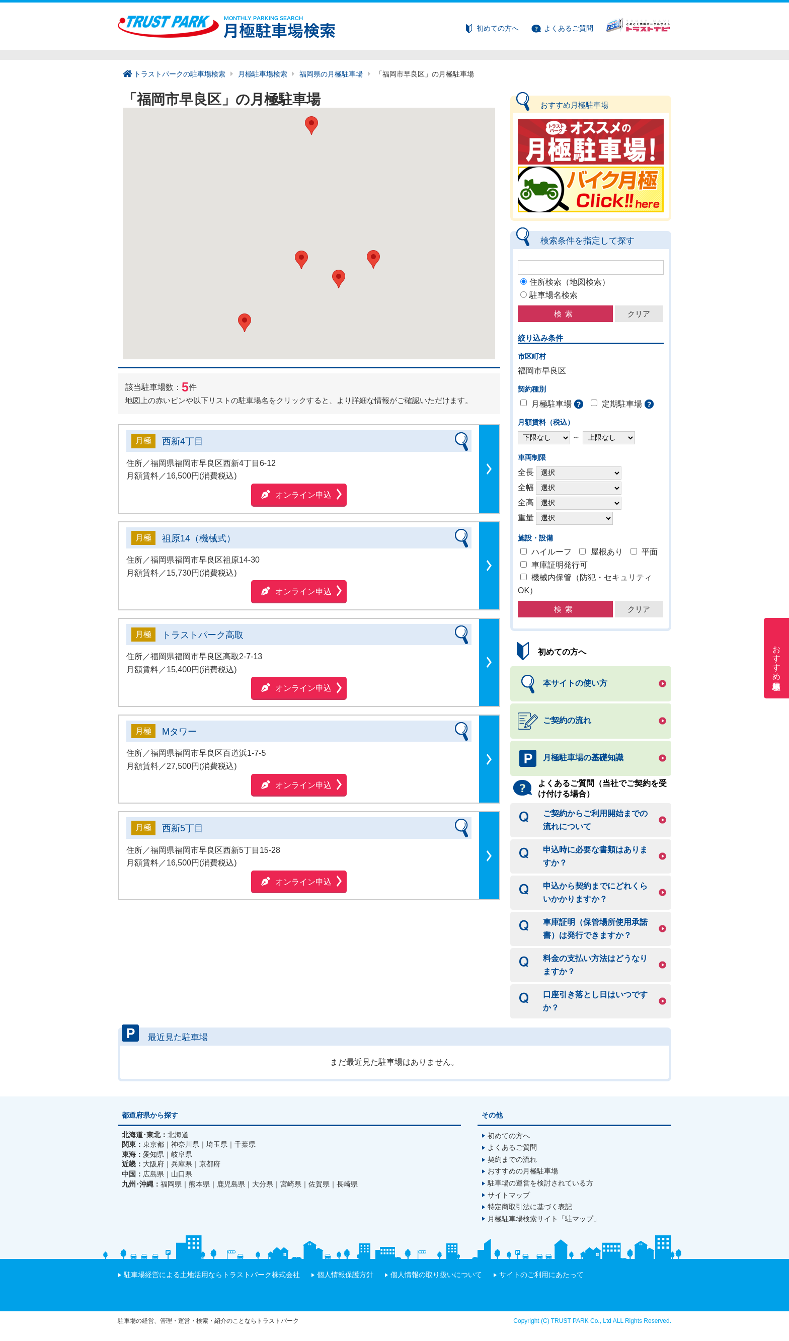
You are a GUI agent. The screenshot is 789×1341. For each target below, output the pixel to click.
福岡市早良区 (542, 370)
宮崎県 (290, 1184)
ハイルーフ (551, 551)
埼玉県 (216, 1144)
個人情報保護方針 (345, 1275)
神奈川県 (185, 1144)
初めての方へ (498, 28)
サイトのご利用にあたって (541, 1275)
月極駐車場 (551, 404)
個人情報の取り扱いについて (436, 1275)
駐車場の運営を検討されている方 (540, 1183)
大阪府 (153, 1164)
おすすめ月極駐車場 (776, 658)
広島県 (153, 1174)
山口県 (181, 1174)
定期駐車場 (622, 404)
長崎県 (347, 1184)
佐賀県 (319, 1184)
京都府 (209, 1164)
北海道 (178, 1135)
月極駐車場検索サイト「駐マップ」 (544, 1219)
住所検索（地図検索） (569, 282)
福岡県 (171, 1184)
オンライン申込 (303, 495)
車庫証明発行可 (559, 565)
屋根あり (607, 551)
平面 (650, 551)
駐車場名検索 (553, 295)
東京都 (153, 1144)
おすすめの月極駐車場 (523, 1171)
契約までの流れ (512, 1159)
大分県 (262, 1184)
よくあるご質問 (568, 28)
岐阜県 (181, 1154)
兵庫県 (181, 1164)
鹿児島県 (231, 1184)
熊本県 (199, 1184)
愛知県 (153, 1154)
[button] (373, 259)
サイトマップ (509, 1195)
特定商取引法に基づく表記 (530, 1207)
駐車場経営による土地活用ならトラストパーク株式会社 (212, 1275)
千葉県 (245, 1144)
